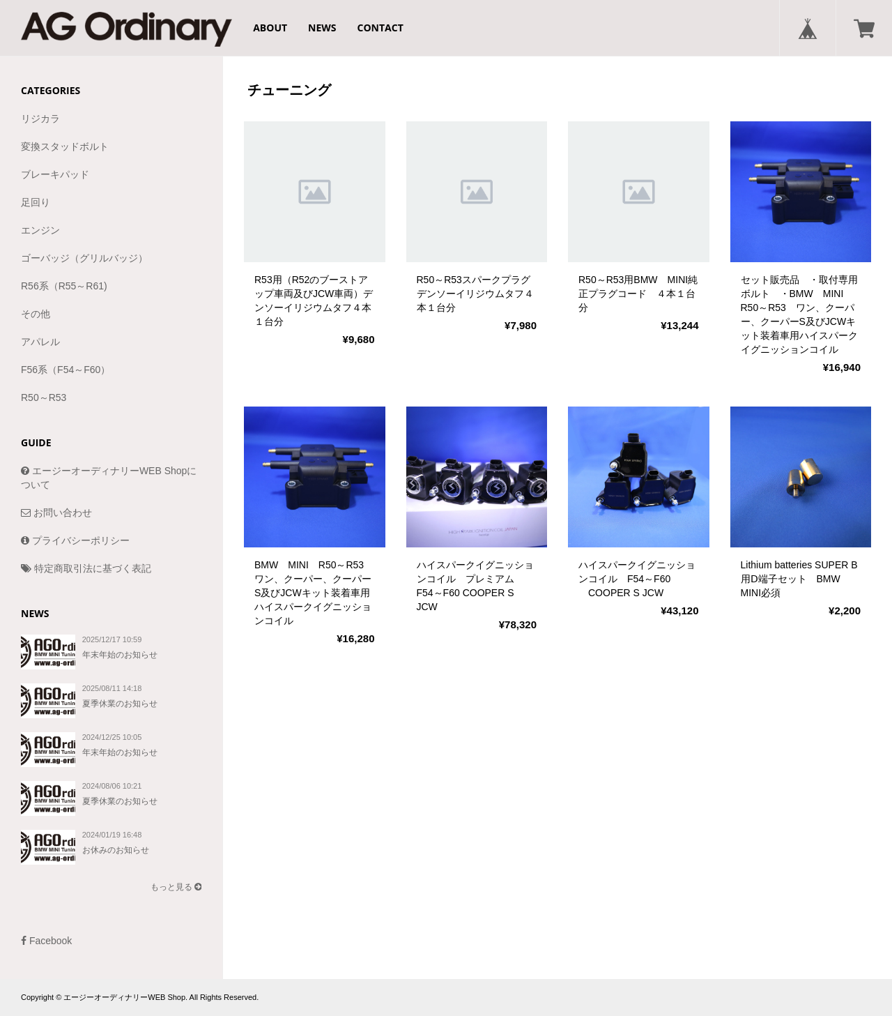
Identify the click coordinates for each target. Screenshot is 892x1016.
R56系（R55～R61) (64, 285)
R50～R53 (43, 397)
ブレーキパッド (55, 174)
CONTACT (380, 27)
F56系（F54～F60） (65, 369)
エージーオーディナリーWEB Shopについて (109, 477)
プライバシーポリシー (75, 540)
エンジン (40, 230)
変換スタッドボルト (65, 146)
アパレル (40, 341)
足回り (35, 202)
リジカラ (40, 118)
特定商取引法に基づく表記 (86, 568)
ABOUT (270, 27)
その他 (35, 313)
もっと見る (176, 887)
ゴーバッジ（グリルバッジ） (84, 258)
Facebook (46, 940)
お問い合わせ (56, 512)
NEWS (322, 27)
